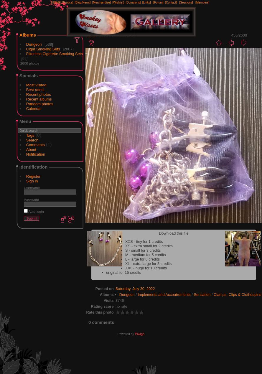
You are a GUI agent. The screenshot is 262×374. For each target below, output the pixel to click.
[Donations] (133, 2)
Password (31, 200)
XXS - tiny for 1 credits (144, 241)
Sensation (202, 294)
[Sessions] (186, 2)
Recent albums (39, 99)
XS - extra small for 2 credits (149, 246)
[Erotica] (67, 2)
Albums (27, 34)
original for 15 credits (123, 272)
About (31, 149)
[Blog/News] (82, 2)
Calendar (34, 108)
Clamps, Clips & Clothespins (237, 294)
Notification (35, 154)
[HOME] (56, 2)
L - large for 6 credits (142, 259)
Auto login (34, 211)
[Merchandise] (101, 2)
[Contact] (171, 2)
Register (33, 176)
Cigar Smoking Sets (43, 49)
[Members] (202, 2)
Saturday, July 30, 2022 (135, 288)
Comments (35, 145)
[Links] (146, 2)
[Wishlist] (118, 2)
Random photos (39, 104)
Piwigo (139, 334)
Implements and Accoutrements (164, 294)
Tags (30, 135)
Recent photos (38, 94)
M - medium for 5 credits (145, 255)
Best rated (35, 90)
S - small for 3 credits (143, 250)
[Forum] (158, 2)
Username (32, 188)
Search (32, 140)
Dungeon (34, 44)
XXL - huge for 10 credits (146, 268)
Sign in (32, 181)
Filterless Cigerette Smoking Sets (54, 54)
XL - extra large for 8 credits (148, 263)
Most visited (36, 85)
